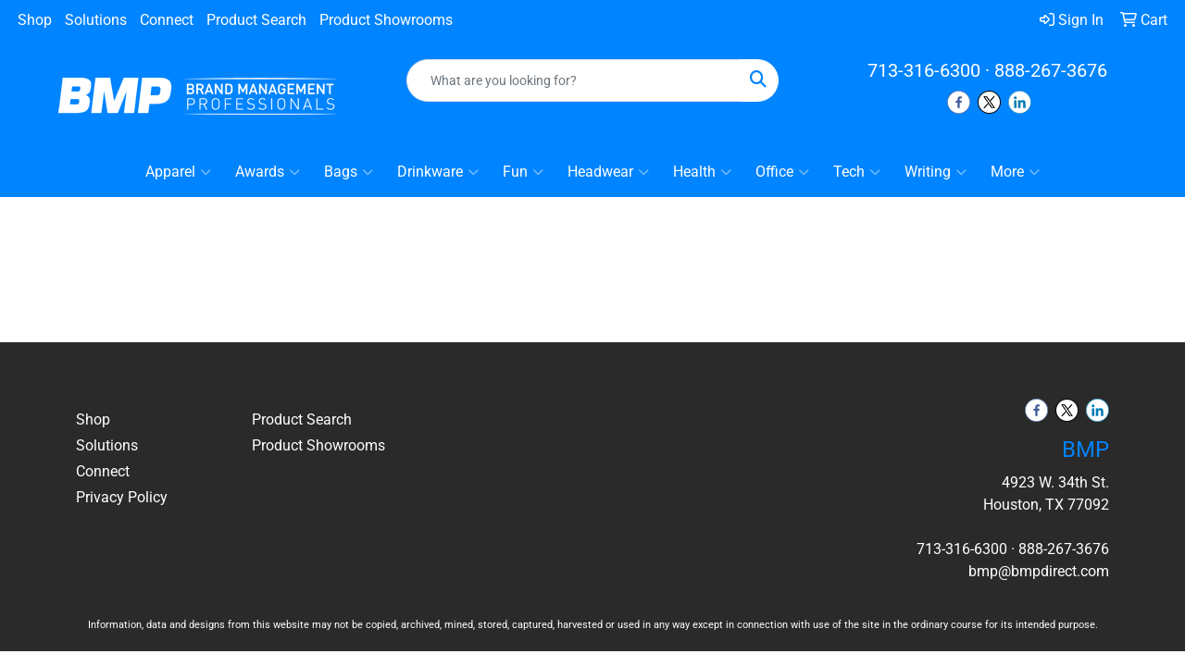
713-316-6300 (923, 70)
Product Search (256, 20)
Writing (935, 172)
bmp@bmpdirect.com (1038, 571)
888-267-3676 (1050, 70)
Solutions (96, 20)
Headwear (608, 172)
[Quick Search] (573, 80)
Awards (267, 172)
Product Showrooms (386, 20)
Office (782, 172)
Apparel (178, 172)
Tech (856, 172)
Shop (35, 20)
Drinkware (438, 172)
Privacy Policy (122, 497)
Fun (523, 172)
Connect (166, 20)
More (1015, 172)
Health (702, 172)
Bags (348, 172)
